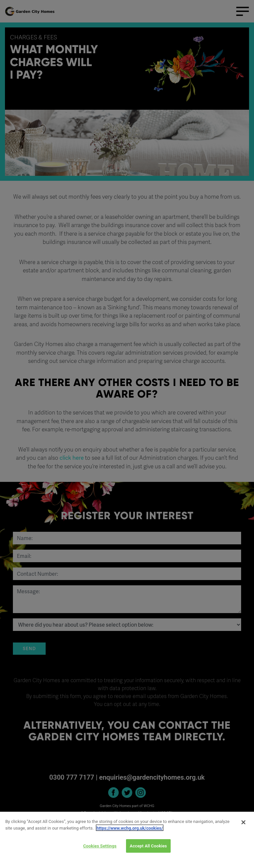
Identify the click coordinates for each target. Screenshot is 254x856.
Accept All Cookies (148, 848)
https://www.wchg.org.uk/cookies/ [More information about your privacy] (130, 831)
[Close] (243, 825)
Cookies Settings (99, 848)
